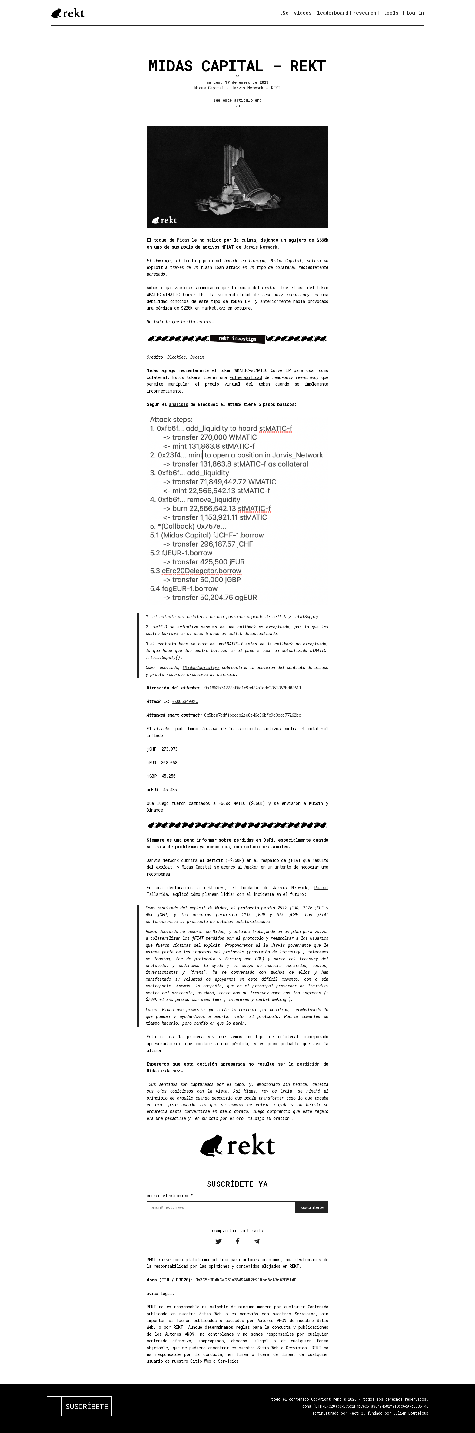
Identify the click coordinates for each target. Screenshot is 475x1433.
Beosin (197, 357)
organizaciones (177, 287)
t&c (284, 12)
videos (303, 12)
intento (283, 867)
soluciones (256, 846)
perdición (308, 1064)
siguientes (249, 729)
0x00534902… (185, 701)
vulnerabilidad (246, 377)
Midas (183, 240)
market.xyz (213, 308)
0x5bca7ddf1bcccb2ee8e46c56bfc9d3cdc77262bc (252, 715)
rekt (337, 1399)
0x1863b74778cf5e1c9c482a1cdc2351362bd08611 (252, 688)
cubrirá (189, 860)
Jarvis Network (247, 88)
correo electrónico (170, 1195)
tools (391, 12)
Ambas (152, 287)
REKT (276, 88)
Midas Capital (209, 88)
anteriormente (275, 301)
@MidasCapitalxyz (201, 667)
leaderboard (332, 12)
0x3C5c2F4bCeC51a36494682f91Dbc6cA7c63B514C (245, 1280)
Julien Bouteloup (411, 1413)
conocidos (218, 846)
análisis (178, 404)
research (364, 12)
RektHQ (356, 1413)
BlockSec (176, 357)
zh (237, 106)
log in (415, 12)
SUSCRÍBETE (86, 1406)
